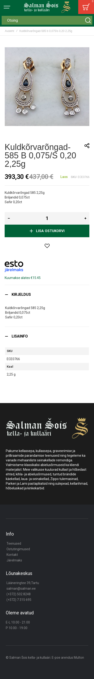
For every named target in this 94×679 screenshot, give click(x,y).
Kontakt (12, 555)
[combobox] (47, 20)
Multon (79, 657)
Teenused (13, 543)
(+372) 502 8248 (18, 594)
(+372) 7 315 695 (18, 600)
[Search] (88, 20)
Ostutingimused (18, 549)
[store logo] (47, 7)
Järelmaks (14, 560)
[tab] (47, 294)
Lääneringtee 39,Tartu (22, 583)
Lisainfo (20, 336)
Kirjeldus (21, 294)
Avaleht (9, 31)
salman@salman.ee (21, 588)
